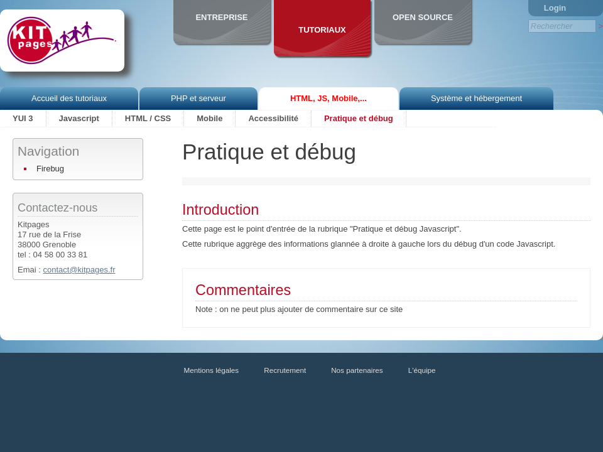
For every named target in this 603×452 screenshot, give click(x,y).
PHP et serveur (198, 98)
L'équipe (422, 370)
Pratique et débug (358, 118)
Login (555, 8)
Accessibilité (273, 118)
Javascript (79, 118)
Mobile (209, 118)
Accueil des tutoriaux (69, 98)
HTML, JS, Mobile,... (328, 98)
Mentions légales (211, 370)
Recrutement (285, 370)
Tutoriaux (322, 30)
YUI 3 (23, 118)
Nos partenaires (357, 370)
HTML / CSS (148, 118)
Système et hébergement (476, 98)
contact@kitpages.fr (79, 269)
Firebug (50, 168)
